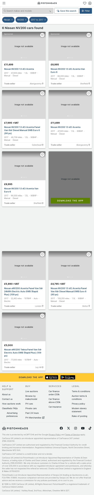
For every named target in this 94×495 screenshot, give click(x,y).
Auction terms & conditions (79, 397)
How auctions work (11, 403)
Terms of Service (72, 434)
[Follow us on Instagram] (75, 428)
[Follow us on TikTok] (90, 428)
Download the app (70, 200)
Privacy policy (78, 403)
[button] (12, 19)
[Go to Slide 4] (26, 57)
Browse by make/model (31, 397)
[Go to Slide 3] (24, 57)
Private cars (31, 408)
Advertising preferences (12, 414)
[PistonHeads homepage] (47, 3)
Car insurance (55, 407)
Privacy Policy (55, 434)
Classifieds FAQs (10, 408)
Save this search (66, 11)
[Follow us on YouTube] (83, 428)
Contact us (7, 399)
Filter (86, 11)
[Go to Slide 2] (69, 57)
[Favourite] (42, 35)
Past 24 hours (32, 413)
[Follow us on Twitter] (68, 428)
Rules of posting (79, 416)
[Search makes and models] (27, 11)
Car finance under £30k (54, 393)
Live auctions (31, 391)
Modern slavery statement (79, 410)
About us (6, 394)
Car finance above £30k (54, 400)
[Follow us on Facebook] (61, 428)
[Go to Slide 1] (21, 57)
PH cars (29, 403)
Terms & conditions (81, 391)
